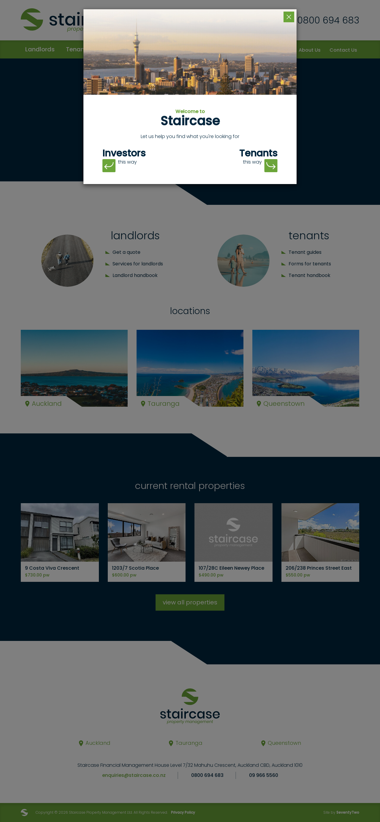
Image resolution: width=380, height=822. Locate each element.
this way (119, 165)
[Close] (289, 17)
